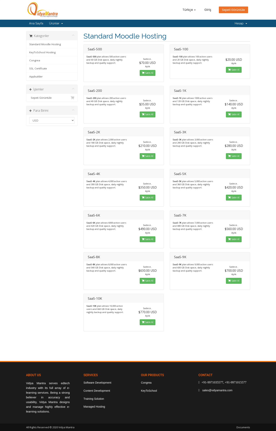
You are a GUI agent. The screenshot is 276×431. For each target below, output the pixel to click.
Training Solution (93, 398)
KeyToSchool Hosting (42, 52)
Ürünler (56, 23)
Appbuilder (36, 76)
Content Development (96, 390)
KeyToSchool (149, 390)
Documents (243, 427)
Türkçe (189, 9)
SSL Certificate (38, 68)
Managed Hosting (94, 406)
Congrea (34, 60)
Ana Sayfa (36, 23)
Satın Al (147, 73)
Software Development (97, 382)
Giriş (207, 9)
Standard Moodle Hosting (45, 44)
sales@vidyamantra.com (217, 390)
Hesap (241, 23)
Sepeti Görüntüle (233, 10)
